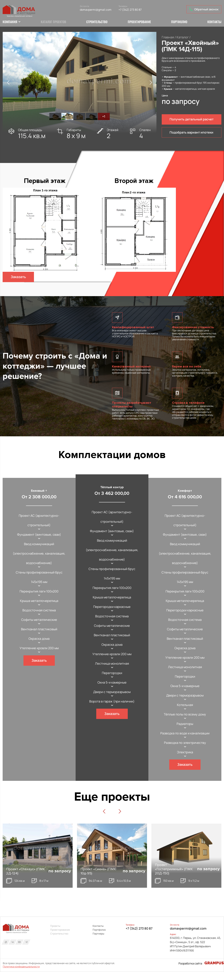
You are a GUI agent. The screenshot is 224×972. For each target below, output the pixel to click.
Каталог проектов (53, 22)
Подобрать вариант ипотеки (191, 133)
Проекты (55, 925)
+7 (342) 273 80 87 (130, 10)
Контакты (214, 22)
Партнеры (98, 933)
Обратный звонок (203, 9)
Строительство (96, 22)
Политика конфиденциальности (21, 966)
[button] (8, 83)
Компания (10, 22)
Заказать (18, 277)
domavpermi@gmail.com (96, 10)
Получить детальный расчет (192, 120)
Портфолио (179, 22)
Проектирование (139, 22)
